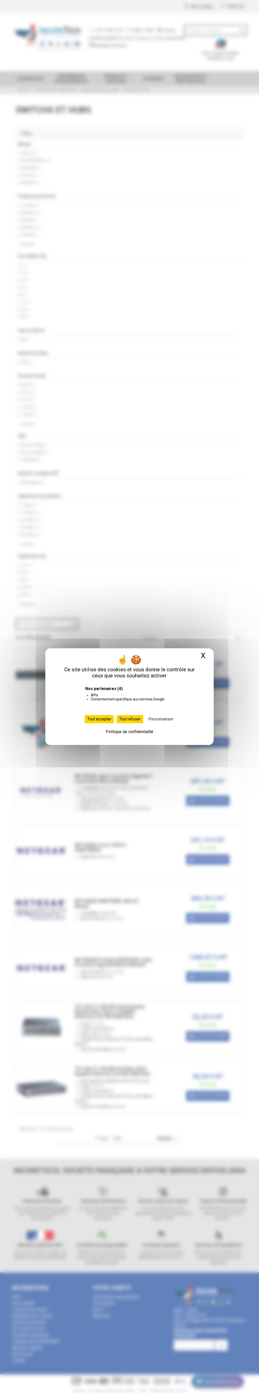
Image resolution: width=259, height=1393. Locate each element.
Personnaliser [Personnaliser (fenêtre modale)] (160, 719)
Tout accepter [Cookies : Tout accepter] (99, 719)
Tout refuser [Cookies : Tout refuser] (130, 719)
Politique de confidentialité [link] (129, 731)
